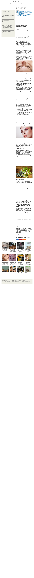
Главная (4, 4)
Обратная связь (23, 350)
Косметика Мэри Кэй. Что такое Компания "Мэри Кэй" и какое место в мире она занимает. (8, 22)
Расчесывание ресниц (21, 18)
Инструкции (24, 4)
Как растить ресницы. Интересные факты (24, 11)
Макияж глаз (17, 1)
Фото (29, 4)
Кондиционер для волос (22, 16)
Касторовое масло (21, 17)
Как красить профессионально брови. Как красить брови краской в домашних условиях (8, 19)
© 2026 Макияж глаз (4, 350)
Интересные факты (20, 304)
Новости (8, 4)
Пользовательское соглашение (18, 350)
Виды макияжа (14, 4)
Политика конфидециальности (15, 351)
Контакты (13, 350)
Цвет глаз (20, 4)
